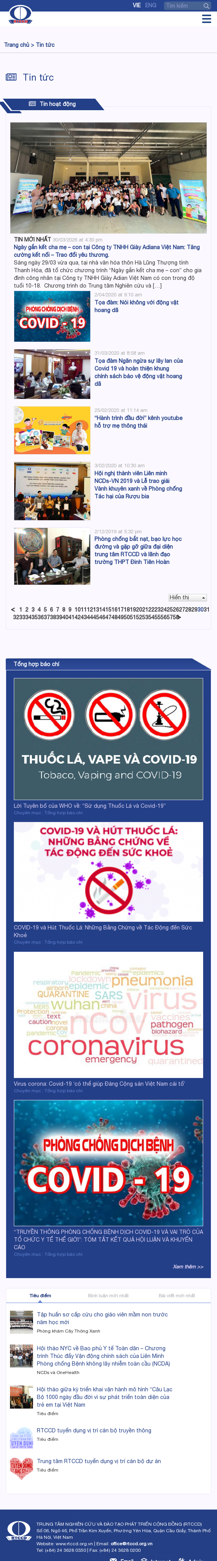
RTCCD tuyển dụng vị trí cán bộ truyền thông (94, 1430)
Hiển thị (187, 597)
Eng (150, 5)
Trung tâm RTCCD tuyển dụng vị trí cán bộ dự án (99, 1461)
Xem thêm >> (188, 1267)
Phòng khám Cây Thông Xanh (68, 1331)
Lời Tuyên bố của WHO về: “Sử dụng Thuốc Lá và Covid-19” (90, 806)
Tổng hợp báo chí (36, 664)
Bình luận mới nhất (108, 1295)
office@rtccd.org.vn (131, 1543)
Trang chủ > (19, 45)
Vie (137, 5)
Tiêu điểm (40, 1295)
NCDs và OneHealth (58, 1372)
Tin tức (45, 45)
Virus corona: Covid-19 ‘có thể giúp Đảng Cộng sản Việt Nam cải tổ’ (99, 1084)
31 (207, 610)
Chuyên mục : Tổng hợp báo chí (48, 812)
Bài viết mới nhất (177, 1295)
